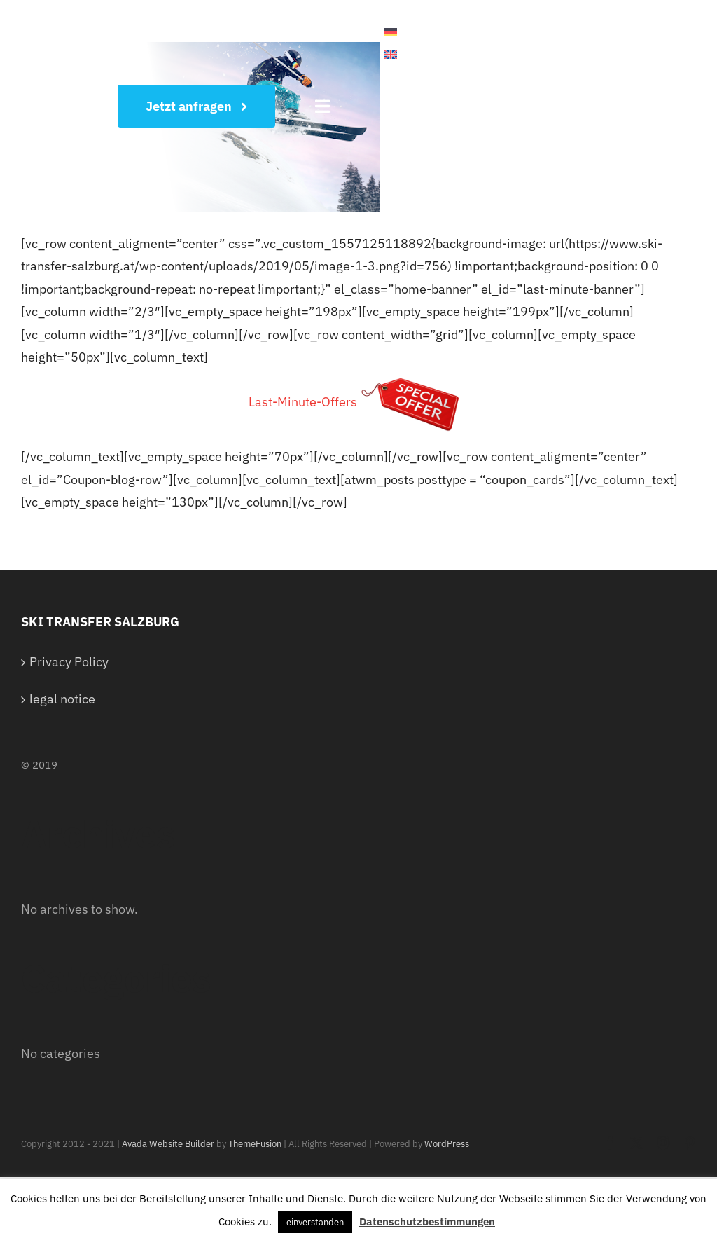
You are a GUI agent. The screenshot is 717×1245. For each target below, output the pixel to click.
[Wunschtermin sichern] (196, 106)
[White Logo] (56, 29)
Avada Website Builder (168, 1144)
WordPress (446, 1144)
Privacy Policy (69, 662)
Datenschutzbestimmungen (427, 1221)
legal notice (62, 699)
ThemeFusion (254, 1144)
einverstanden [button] (315, 1222)
